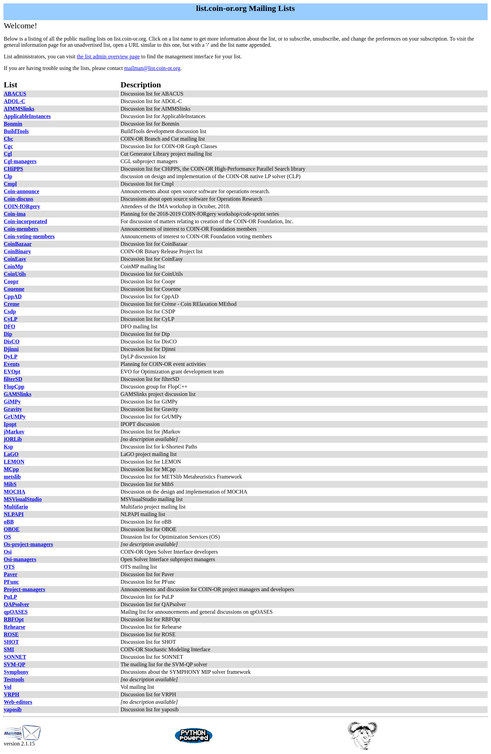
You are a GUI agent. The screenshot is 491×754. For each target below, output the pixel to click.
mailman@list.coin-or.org (152, 68)
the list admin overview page (108, 56)
